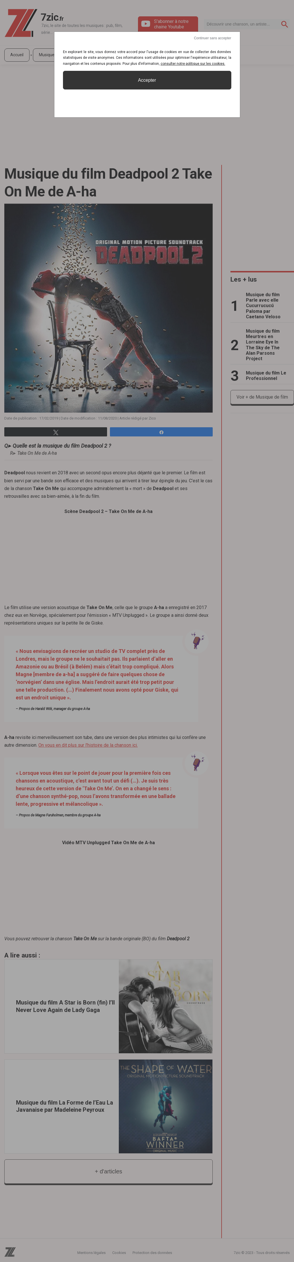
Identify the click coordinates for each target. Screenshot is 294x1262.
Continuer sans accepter (212, 38)
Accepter (147, 80)
